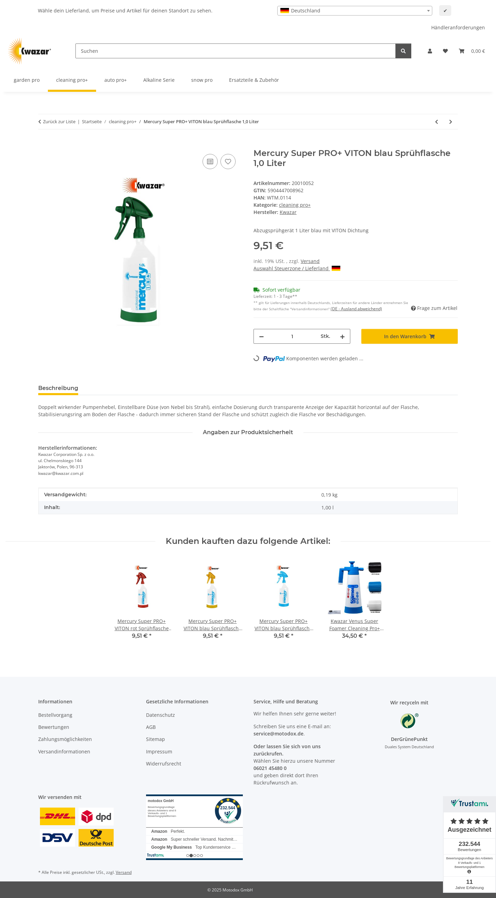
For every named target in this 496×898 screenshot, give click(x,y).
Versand (310, 261)
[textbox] (355, 10)
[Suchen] (235, 50)
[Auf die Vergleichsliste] (210, 161)
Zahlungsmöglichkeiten (65, 739)
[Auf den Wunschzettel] (228, 161)
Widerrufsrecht (163, 763)
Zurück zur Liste (59, 121)
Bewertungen (53, 727)
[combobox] (354, 11)
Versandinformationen (64, 751)
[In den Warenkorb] (43, 144)
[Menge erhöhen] (342, 336)
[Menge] (292, 336)
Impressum (159, 751)
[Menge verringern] (261, 336)
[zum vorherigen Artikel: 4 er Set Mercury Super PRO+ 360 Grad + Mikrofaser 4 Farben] (437, 121)
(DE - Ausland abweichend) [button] (356, 309)
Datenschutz (160, 715)
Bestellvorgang (55, 715)
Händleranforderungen (458, 27)
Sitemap (155, 739)
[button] (429, 51)
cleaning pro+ (295, 205)
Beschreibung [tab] (58, 388)
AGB (151, 727)
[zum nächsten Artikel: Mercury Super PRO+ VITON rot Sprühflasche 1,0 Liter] (451, 121)
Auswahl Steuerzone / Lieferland (297, 268)
